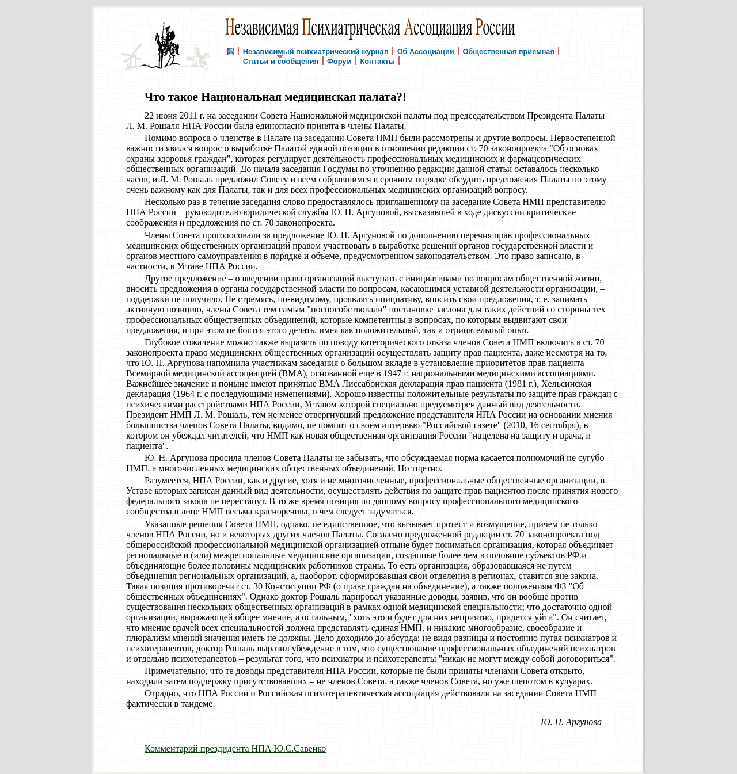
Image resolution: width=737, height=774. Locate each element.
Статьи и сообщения (280, 60)
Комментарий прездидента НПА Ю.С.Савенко (235, 748)
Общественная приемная (508, 51)
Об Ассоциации (425, 51)
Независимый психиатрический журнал (316, 51)
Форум (339, 60)
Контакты (377, 60)
